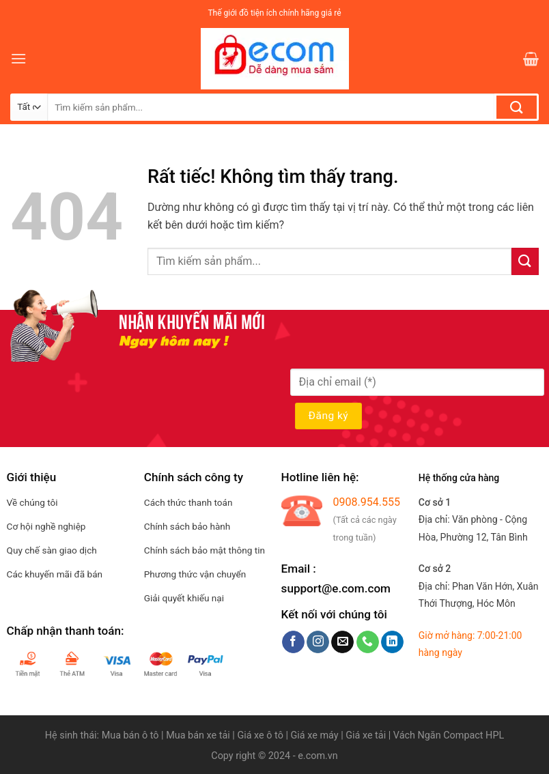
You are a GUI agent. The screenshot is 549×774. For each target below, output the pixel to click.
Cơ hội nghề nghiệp (46, 526)
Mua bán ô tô (130, 735)
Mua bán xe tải (198, 735)
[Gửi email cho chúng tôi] (342, 642)
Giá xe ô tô (260, 735)
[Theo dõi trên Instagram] (318, 642)
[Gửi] (516, 107)
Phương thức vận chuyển (195, 574)
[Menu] (18, 58)
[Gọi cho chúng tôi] (367, 642)
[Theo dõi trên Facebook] (293, 642)
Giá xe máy (316, 735)
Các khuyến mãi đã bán (54, 574)
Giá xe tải (366, 735)
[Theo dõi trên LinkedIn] (392, 642)
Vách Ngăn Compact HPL (448, 735)
